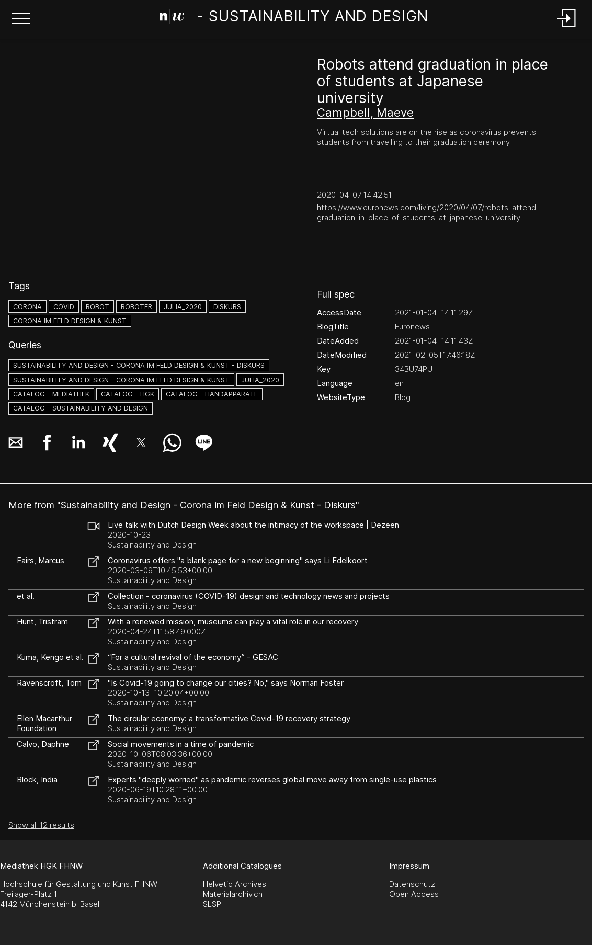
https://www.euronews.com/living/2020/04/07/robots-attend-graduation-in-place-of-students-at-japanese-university (428, 212)
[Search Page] (294, 18)
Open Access (414, 894)
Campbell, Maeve (365, 112)
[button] (20, 19)
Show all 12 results (41, 825)
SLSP (212, 904)
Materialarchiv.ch (233, 894)
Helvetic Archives (234, 884)
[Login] (566, 28)
